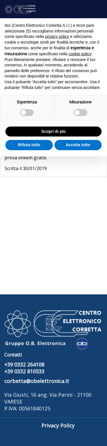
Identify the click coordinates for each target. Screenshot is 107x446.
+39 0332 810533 (24, 371)
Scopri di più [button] (53, 131)
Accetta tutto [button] (78, 144)
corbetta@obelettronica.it (36, 381)
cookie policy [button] (80, 54)
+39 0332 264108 (24, 364)
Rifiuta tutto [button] (29, 144)
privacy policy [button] (57, 36)
